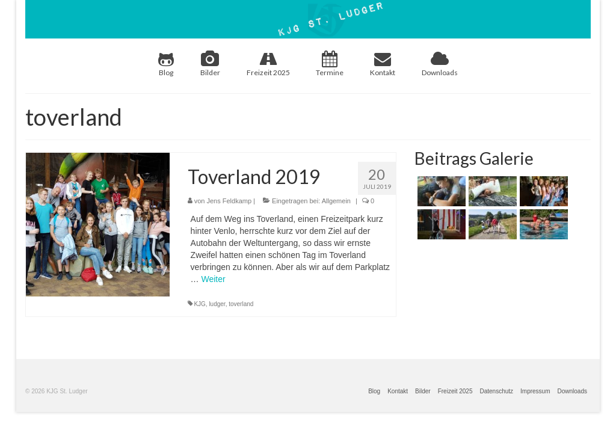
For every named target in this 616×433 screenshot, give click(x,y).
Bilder (210, 64)
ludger (217, 304)
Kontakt (382, 64)
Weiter (213, 279)
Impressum (535, 391)
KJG (199, 304)
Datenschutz (496, 391)
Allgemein (336, 200)
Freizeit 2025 (268, 64)
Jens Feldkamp (228, 200)
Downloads (440, 64)
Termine (329, 64)
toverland (241, 304)
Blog (166, 64)
